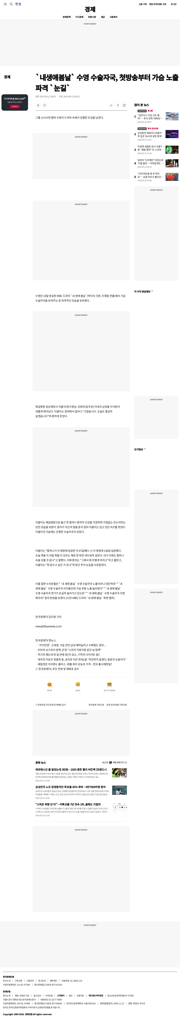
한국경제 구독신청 (96, 704)
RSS (70, 995)
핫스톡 (145, 110)
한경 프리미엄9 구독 (157, 4)
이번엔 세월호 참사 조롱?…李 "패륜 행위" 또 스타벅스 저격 (151, 150)
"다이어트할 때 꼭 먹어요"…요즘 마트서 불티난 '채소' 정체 (149, 177)
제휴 (16, 995)
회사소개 (6, 980)
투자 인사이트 (148, 128)
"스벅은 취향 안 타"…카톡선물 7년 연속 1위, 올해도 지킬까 (68, 804)
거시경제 (79, 16)
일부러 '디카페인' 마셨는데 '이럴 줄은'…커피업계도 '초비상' (151, 163)
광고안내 (42, 980)
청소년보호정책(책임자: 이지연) (120, 995)
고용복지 (113, 16)
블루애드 (53, 980)
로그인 (173, 4)
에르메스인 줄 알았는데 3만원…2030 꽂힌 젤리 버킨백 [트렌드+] (70, 769)
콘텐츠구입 (24, 995)
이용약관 (80, 995)
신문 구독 (143, 4)
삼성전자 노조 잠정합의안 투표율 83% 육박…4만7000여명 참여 (70, 787)
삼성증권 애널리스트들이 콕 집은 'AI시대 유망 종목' (150, 134)
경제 (90, 9)
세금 (103, 16)
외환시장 (92, 16)
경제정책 (67, 16)
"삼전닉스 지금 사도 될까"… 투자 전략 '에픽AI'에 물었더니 (150, 118)
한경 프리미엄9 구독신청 (117, 704)
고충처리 (30, 980)
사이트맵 (49, 995)
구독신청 (18, 980)
